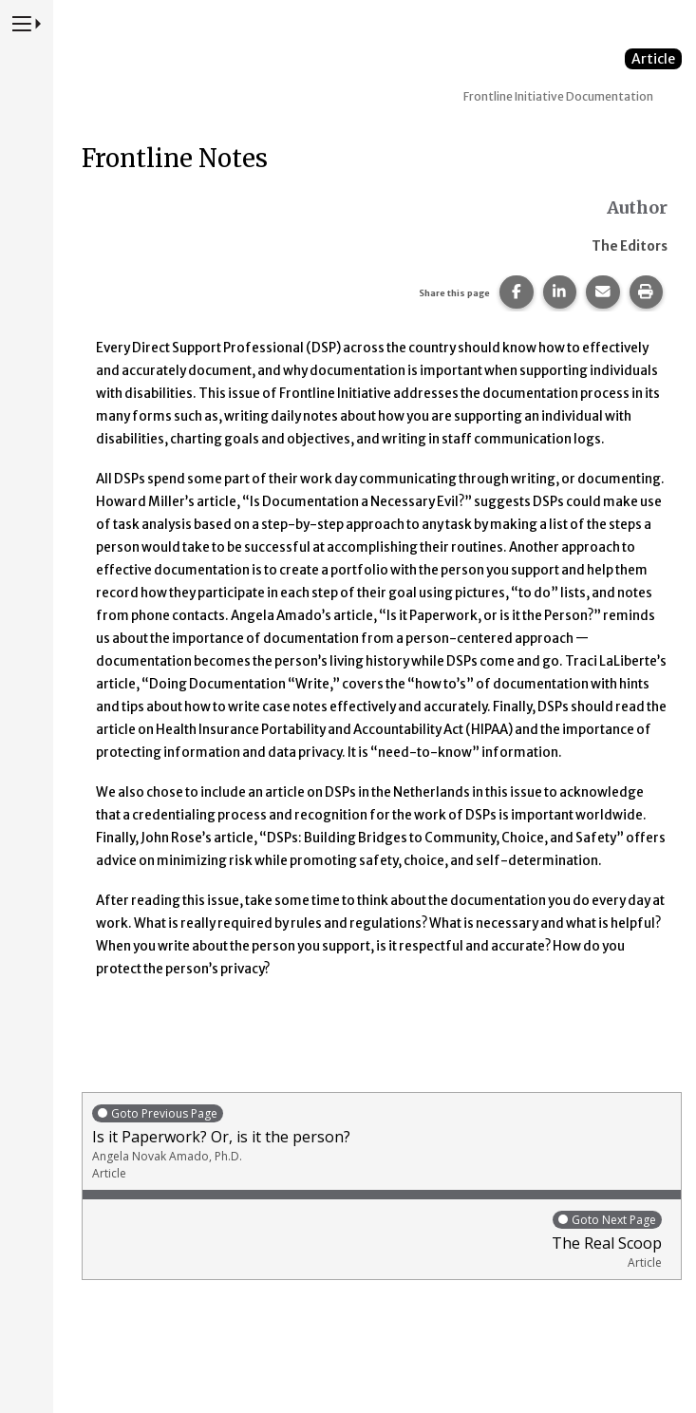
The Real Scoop (377, 1240)
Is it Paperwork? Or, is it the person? (381, 1141)
